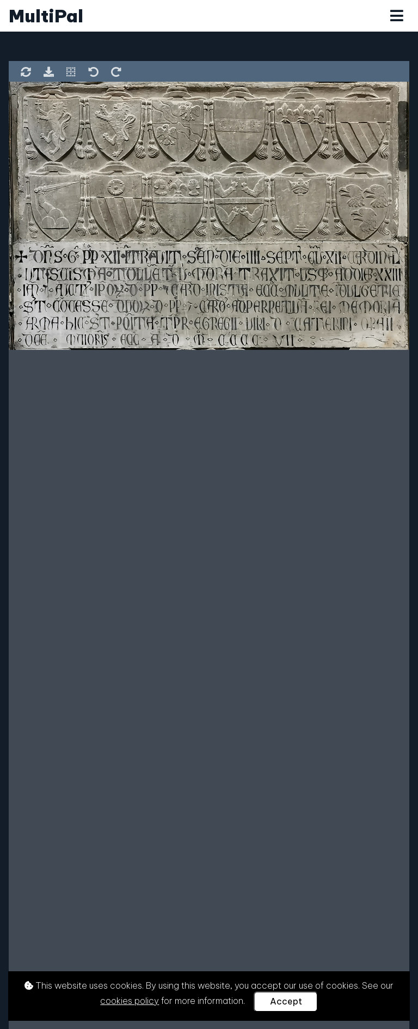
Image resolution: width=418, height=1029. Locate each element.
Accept (286, 1001)
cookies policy (129, 1000)
